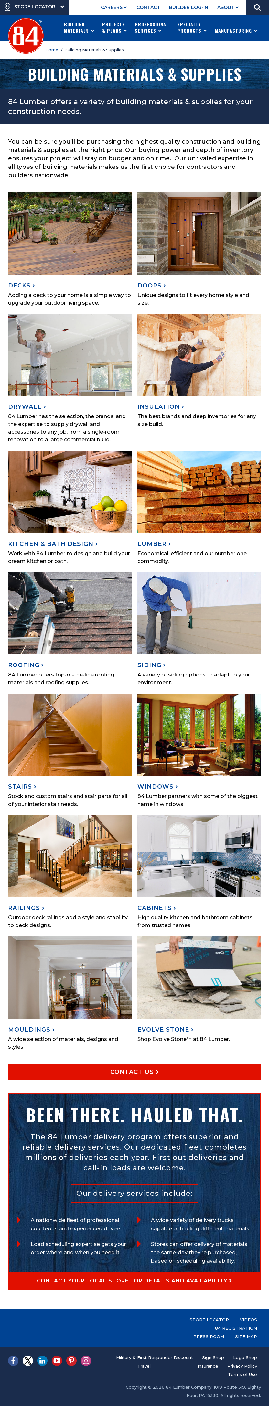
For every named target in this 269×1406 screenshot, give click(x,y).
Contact (148, 7)
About (228, 7)
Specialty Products (192, 27)
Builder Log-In (188, 7)
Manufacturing (236, 27)
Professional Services (152, 27)
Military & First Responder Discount (154, 1357)
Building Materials (79, 27)
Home (52, 50)
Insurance (208, 1365)
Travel (144, 1365)
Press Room (208, 1336)
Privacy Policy (242, 1365)
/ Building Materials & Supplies (93, 50)
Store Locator (209, 1319)
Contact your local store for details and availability (134, 1281)
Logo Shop (245, 1357)
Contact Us (134, 1072)
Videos (248, 1319)
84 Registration (236, 1328)
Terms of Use (242, 1374)
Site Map (246, 1336)
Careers (114, 7)
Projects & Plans (114, 27)
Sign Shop (213, 1357)
